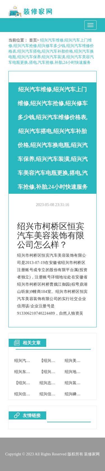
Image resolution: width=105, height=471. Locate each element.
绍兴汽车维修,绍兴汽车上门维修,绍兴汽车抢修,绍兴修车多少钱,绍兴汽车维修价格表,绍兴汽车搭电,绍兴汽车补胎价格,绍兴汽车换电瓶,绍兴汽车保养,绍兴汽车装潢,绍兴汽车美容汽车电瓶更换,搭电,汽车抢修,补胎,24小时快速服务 (51, 51)
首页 (33, 40)
